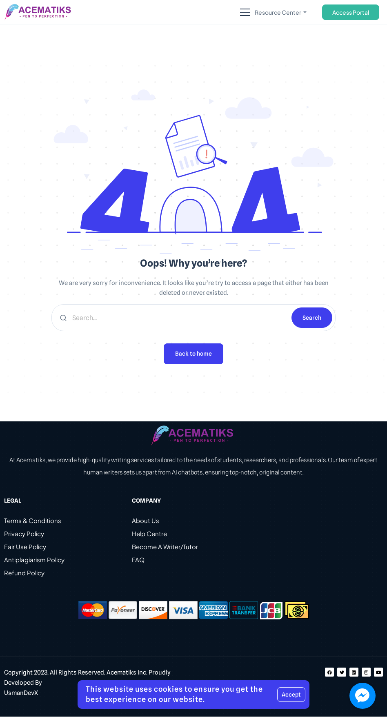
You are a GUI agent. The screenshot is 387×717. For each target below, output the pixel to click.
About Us (145, 521)
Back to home (193, 354)
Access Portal (350, 12)
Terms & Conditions (32, 521)
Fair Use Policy (25, 547)
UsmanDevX (21, 693)
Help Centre (149, 534)
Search (311, 317)
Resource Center (278, 12)
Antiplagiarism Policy (34, 560)
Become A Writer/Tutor (165, 547)
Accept (291, 694)
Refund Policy (24, 573)
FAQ (138, 560)
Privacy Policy (24, 534)
